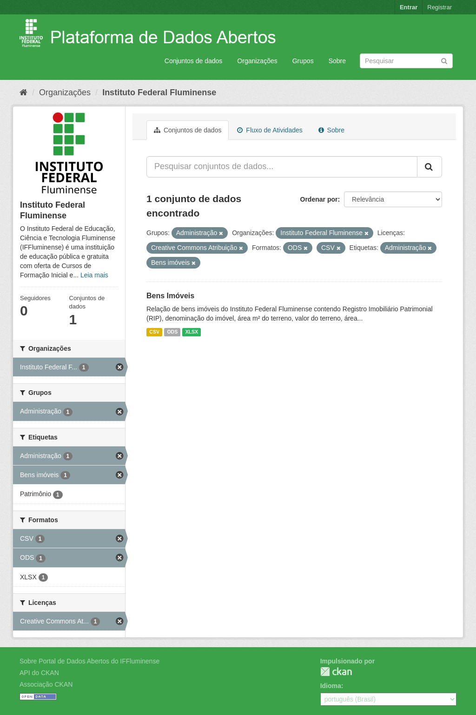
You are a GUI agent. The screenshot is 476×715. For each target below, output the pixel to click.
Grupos (303, 61)
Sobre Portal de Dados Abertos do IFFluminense (89, 661)
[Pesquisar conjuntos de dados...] (281, 166)
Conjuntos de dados (194, 61)
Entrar (408, 7)
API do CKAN (39, 672)
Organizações (257, 61)
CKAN (336, 671)
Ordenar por (319, 199)
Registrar (439, 7)
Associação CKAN (46, 684)
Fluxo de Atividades (269, 130)
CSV (154, 332)
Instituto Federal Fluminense (159, 92)
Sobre (337, 61)
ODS (172, 332)
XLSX (191, 332)
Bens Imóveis (170, 296)
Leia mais (94, 275)
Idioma (330, 685)
